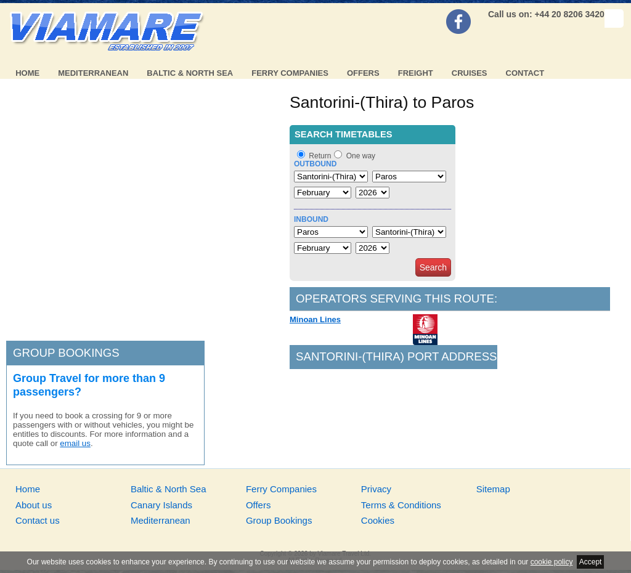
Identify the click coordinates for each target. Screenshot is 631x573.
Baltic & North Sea (190, 73)
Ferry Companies (289, 73)
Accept (590, 562)
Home (27, 73)
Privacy (376, 489)
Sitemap (493, 489)
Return (320, 156)
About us (33, 505)
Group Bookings (279, 520)
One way (360, 156)
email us (75, 443)
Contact (525, 73)
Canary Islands (161, 505)
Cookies (377, 520)
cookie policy (552, 562)
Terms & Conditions (401, 505)
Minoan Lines (315, 319)
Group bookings (66, 352)
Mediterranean (93, 73)
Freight (415, 73)
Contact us (37, 520)
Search (433, 267)
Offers (363, 73)
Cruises (469, 73)
